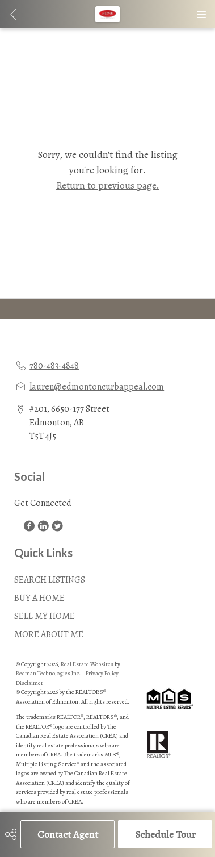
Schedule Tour (165, 834)
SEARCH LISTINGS (49, 580)
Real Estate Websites (88, 664)
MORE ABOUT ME (48, 634)
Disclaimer (29, 683)
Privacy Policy (102, 673)
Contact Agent (67, 834)
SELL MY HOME (44, 616)
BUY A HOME (39, 598)
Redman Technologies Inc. (49, 673)
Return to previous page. (107, 185)
